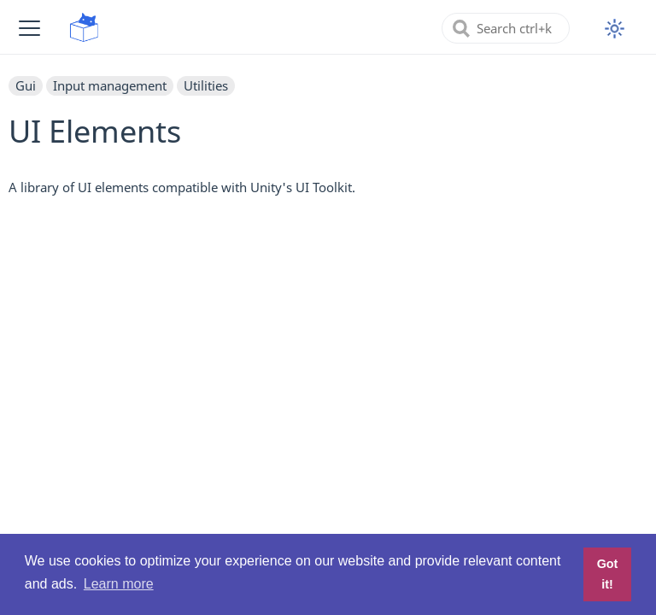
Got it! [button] (607, 574)
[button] (29, 28)
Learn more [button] (119, 584)
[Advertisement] (328, 331)
